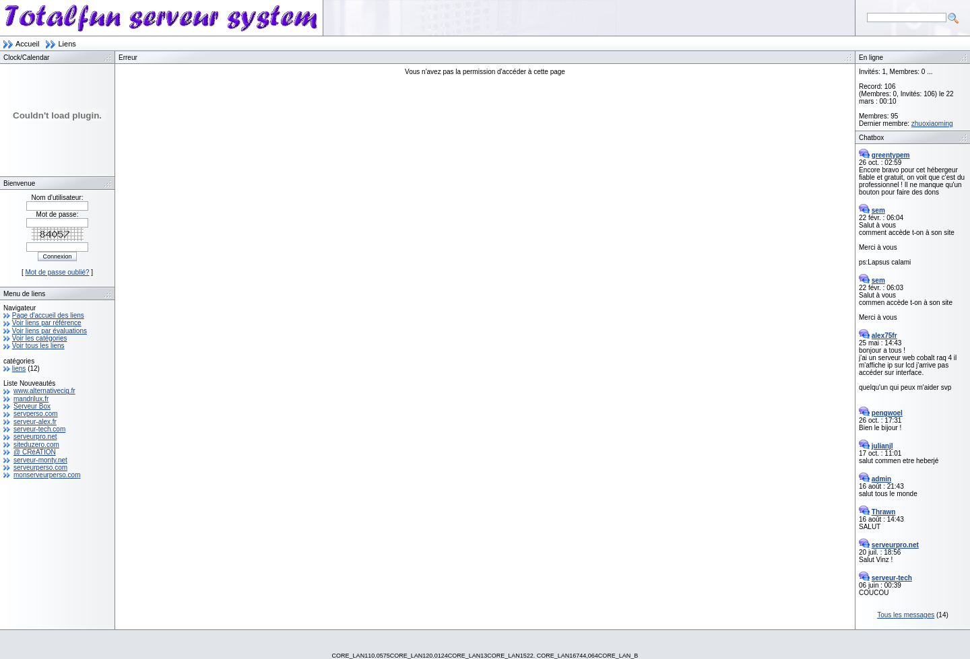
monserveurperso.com (46, 475)
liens (19, 368)
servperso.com (35, 413)
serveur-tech (892, 578)
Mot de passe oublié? (57, 272)
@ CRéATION (34, 452)
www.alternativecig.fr (44, 390)
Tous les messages (905, 615)
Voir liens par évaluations (49, 331)
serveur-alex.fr (35, 421)
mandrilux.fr (30, 399)
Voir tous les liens (38, 345)
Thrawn (884, 512)
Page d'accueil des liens (48, 315)
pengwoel (887, 413)
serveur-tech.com (39, 429)
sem (878, 210)
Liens (66, 44)
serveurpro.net (35, 436)
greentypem (891, 155)
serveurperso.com (40, 467)
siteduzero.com (36, 444)
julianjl (882, 446)
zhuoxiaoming (932, 123)
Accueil (27, 44)
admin (881, 479)
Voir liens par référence (47, 322)
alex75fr (884, 335)
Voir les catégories (39, 338)
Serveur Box (32, 406)
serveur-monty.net (40, 460)
